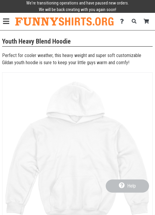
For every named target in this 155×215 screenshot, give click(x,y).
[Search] (136, 21)
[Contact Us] (123, 21)
